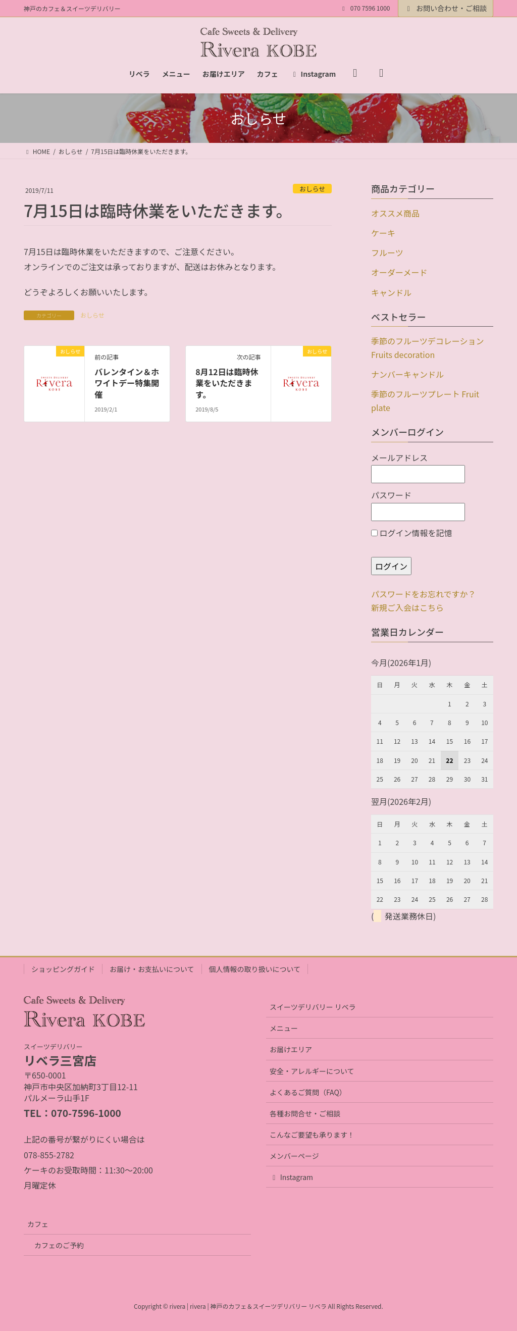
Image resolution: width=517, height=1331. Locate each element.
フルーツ (387, 252)
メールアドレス (418, 467)
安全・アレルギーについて (312, 1071)
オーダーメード (399, 272)
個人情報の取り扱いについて (255, 969)
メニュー (284, 1028)
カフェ (37, 1224)
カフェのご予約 (59, 1245)
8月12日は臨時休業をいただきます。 (226, 383)
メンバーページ (294, 1156)
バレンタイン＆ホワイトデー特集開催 (126, 383)
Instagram (291, 1177)
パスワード (418, 505)
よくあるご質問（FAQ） (308, 1092)
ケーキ (383, 233)
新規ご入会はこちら (407, 607)
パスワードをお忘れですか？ (423, 594)
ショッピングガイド (63, 969)
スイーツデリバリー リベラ (313, 1007)
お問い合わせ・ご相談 (445, 8)
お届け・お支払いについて (152, 969)
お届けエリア (291, 1049)
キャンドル (391, 292)
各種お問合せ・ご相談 (305, 1113)
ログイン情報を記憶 (411, 533)
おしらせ (312, 188)
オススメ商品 (395, 213)
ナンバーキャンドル (407, 374)
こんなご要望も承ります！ (312, 1135)
